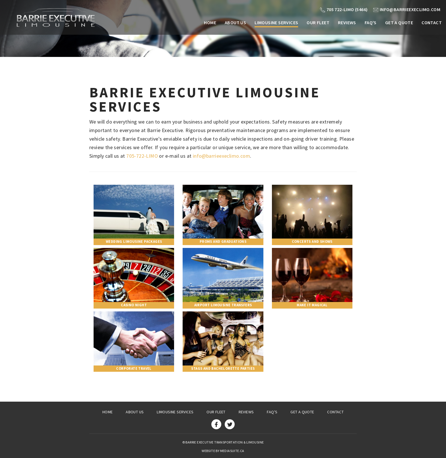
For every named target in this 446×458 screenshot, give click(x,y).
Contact (432, 22)
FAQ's (371, 22)
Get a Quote (399, 22)
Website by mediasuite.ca (223, 451)
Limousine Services (276, 22)
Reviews (347, 22)
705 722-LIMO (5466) (344, 9)
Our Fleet (318, 22)
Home (210, 22)
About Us (235, 22)
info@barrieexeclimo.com (406, 9)
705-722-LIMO (142, 156)
